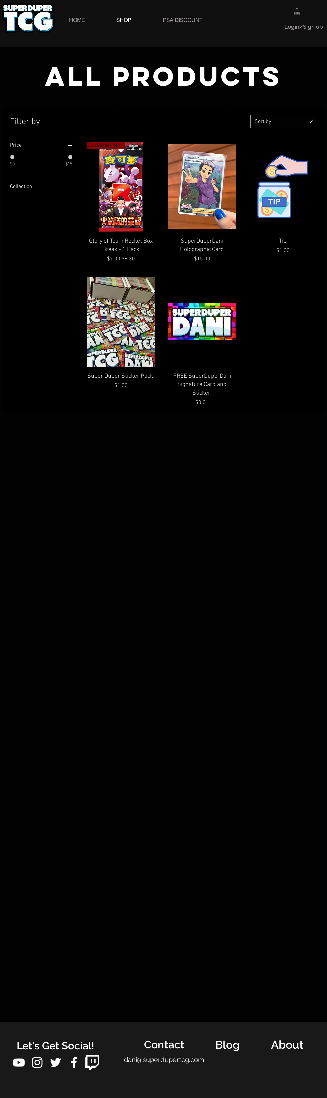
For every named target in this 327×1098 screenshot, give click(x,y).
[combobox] (283, 121)
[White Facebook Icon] (74, 1062)
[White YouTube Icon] (19, 1062)
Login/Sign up (303, 26)
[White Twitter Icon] (55, 1062)
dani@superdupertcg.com (164, 1060)
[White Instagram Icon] (37, 1062)
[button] (301, 11)
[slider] (12, 157)
